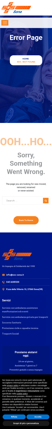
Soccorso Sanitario (11, 322)
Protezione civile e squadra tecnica (20, 328)
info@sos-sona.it (15, 274)
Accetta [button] (37, 417)
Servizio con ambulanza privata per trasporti (25, 317)
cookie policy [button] (22, 394)
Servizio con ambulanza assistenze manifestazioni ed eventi (20, 310)
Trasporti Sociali (10, 333)
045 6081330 (12, 282)
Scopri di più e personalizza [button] (26, 423)
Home (26, 59)
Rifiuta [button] (14, 417)
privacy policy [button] (12, 385)
